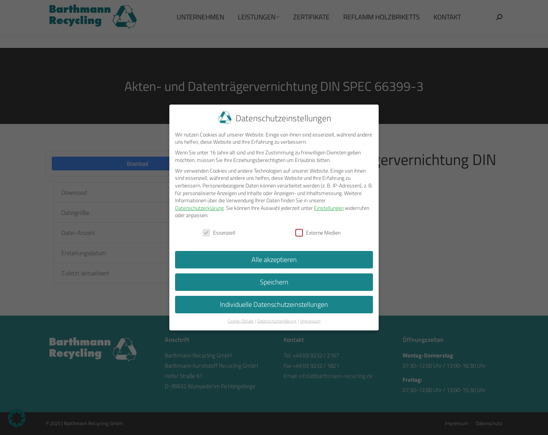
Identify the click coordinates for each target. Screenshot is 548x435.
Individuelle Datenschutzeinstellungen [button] (274, 302)
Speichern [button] (274, 280)
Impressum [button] (310, 319)
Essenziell (218, 231)
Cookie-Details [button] (241, 319)
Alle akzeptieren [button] (274, 257)
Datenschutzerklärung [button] (277, 319)
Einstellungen (329, 206)
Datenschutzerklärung (199, 206)
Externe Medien (318, 231)
